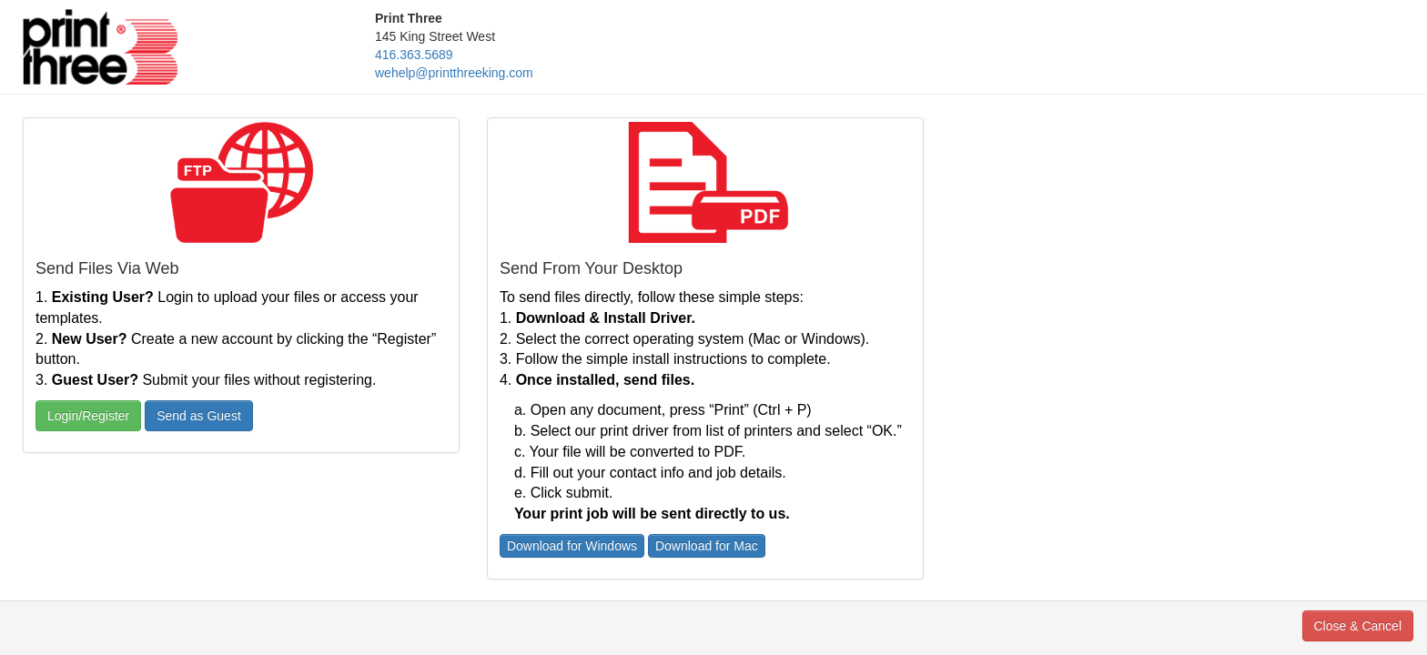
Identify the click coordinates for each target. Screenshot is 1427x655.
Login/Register (88, 415)
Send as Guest (199, 415)
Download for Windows (572, 546)
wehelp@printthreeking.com (454, 73)
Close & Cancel (1358, 626)
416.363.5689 (414, 54)
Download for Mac (706, 546)
